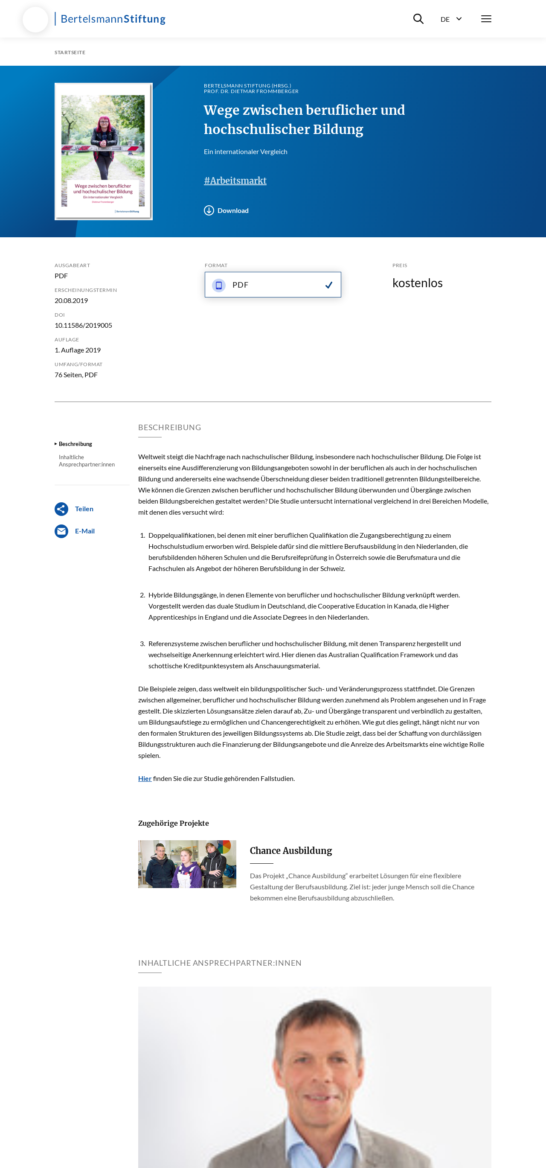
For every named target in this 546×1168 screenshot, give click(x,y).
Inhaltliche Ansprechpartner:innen (87, 460)
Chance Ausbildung (291, 850)
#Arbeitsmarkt (235, 180)
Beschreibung (75, 443)
